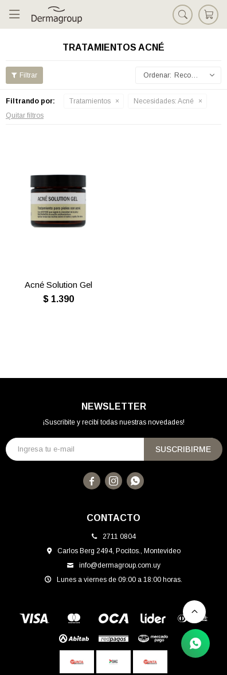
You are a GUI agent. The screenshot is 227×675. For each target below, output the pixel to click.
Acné (164, 101)
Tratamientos (90, 101)
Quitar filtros (25, 115)
